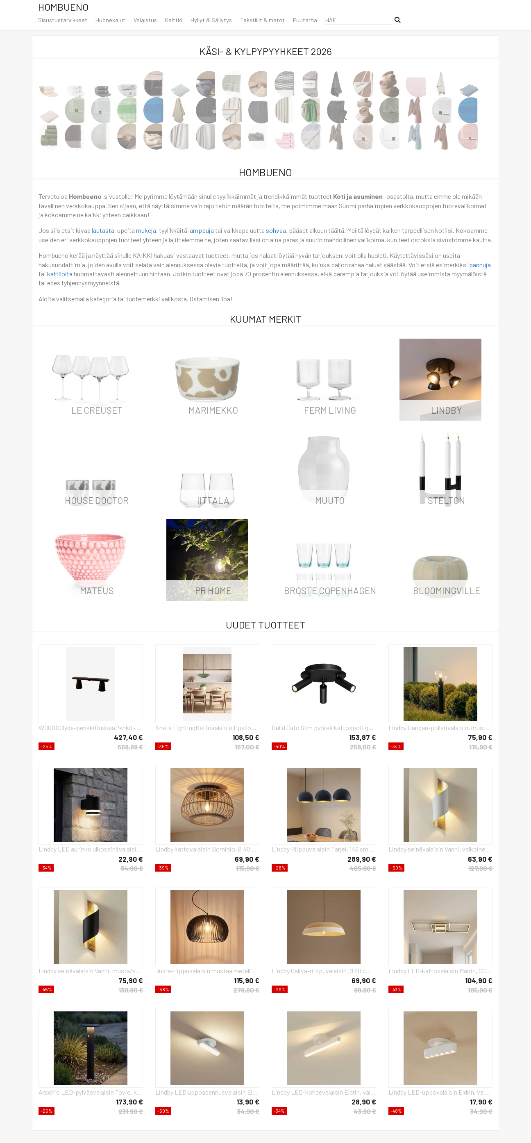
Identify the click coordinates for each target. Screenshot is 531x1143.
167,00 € (247, 747)
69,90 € (247, 858)
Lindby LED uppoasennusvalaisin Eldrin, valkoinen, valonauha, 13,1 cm (207, 1092)
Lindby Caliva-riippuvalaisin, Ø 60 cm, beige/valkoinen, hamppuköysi (324, 971)
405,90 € (362, 868)
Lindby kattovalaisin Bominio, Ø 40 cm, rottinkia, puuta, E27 (207, 849)
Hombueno (63, 7)
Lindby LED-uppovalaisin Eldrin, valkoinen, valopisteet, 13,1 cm (440, 1092)
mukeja (146, 230)
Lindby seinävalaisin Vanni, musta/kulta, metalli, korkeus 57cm (91, 971)
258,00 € (363, 747)
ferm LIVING (330, 410)
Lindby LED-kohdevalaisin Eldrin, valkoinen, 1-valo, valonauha (324, 1092)
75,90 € (480, 737)
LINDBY (446, 410)
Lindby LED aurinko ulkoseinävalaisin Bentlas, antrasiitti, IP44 (91, 849)
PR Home (213, 590)
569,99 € (130, 747)
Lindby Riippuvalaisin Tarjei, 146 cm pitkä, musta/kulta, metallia (324, 849)
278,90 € (246, 990)
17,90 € (481, 1101)
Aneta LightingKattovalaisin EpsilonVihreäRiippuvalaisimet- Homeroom (207, 727)
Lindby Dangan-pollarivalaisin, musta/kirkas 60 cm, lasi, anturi (440, 727)
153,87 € (362, 737)
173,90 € (129, 1101)
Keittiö (173, 19)
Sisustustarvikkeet (62, 19)
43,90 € (365, 1111)
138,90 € (130, 990)
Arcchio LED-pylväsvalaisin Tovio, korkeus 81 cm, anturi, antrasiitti (91, 1092)
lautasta (103, 230)
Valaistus (145, 19)
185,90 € (480, 990)
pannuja (480, 265)
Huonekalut (110, 19)
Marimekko (213, 410)
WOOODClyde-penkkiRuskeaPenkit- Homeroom (91, 727)
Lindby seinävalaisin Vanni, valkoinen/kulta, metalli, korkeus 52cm (440, 849)
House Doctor (97, 500)
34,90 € (131, 868)
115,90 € (480, 747)
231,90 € (130, 1111)
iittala (213, 500)
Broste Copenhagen (330, 590)
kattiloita (60, 274)
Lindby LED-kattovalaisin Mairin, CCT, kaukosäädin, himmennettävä (440, 971)
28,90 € (364, 1101)
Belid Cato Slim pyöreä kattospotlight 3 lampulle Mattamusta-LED (324, 727)
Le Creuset (97, 410)
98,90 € (365, 990)
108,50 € (245, 737)
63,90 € (480, 858)
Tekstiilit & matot (262, 19)
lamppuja (201, 230)
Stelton (446, 500)
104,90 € (478, 980)
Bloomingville (446, 590)
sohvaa (276, 230)
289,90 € (361, 858)
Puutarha (305, 19)
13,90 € (247, 1101)
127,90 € (480, 868)
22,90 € (130, 858)
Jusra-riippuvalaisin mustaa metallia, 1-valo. (207, 971)
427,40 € (128, 737)
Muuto (330, 500)
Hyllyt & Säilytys (211, 19)
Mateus (97, 590)
